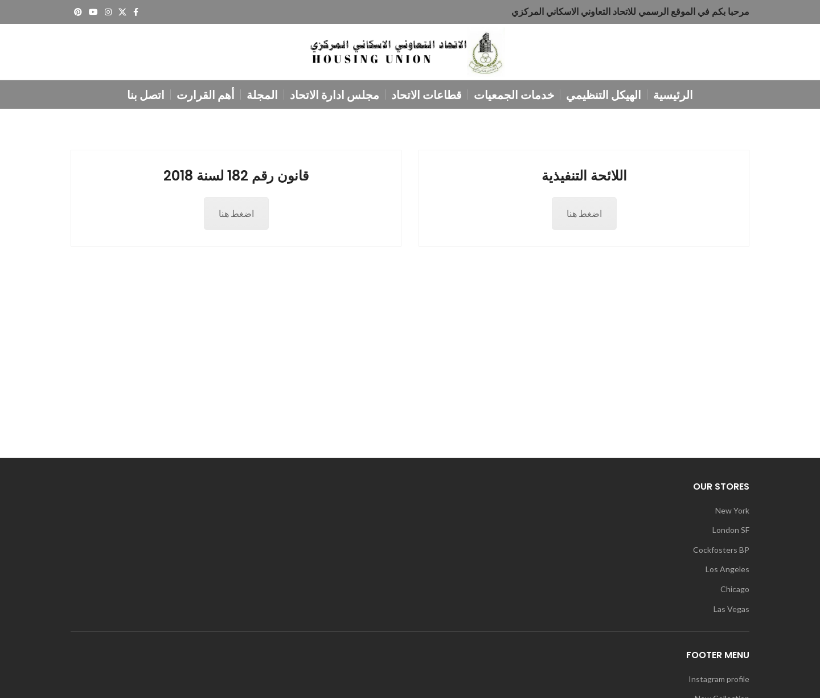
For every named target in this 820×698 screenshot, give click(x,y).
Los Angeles (727, 572)
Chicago (734, 592)
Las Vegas (731, 612)
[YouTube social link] (93, 12)
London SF (730, 533)
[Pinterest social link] (78, 12)
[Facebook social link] (136, 12)
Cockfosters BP (721, 553)
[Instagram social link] (108, 12)
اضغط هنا (236, 216)
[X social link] (122, 12)
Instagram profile (718, 682)
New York (732, 513)
